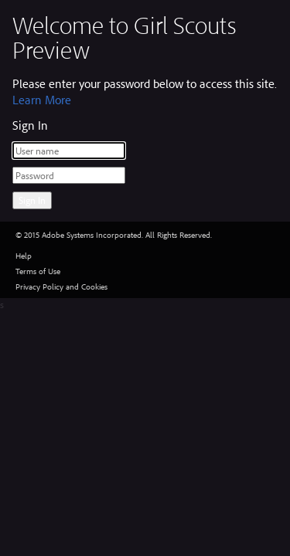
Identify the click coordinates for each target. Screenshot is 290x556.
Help (23, 255)
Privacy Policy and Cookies (61, 286)
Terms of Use (37, 271)
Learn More (41, 99)
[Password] (68, 175)
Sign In (32, 200)
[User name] (68, 150)
